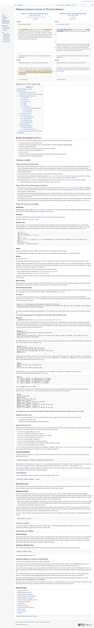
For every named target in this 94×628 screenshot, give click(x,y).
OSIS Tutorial (24, 590)
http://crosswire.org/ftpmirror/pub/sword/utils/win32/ (72, 447)
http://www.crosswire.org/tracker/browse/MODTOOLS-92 (46, 319)
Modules (35, 616)
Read (57, 5)
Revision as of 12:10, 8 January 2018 (31, 13)
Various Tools (24, 259)
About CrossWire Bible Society (21, 624)
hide (32, 87)
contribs (38, 15)
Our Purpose (4, 17)
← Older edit (35, 19)
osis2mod (62, 291)
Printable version (6, 38)
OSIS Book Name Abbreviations (25, 594)
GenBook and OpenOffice (23, 601)
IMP (19, 322)
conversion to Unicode (33, 219)
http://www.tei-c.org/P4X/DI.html (40, 273)
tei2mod (40, 437)
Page (15, 5)
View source (61, 5)
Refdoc (31, 15)
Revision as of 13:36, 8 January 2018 (69, 13)
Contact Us (4, 19)
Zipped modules (21, 609)
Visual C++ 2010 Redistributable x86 (57, 176)
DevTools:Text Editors (73, 179)
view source (44, 13)
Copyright (19, 612)
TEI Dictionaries (29, 598)
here (58, 182)
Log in (83, 1)
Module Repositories (29, 607)
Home (3, 14)
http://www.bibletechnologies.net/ (48, 271)
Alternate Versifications (39, 209)
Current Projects (5, 23)
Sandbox (5, 30)
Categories (19, 616)
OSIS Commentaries (31, 596)
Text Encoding (20, 603)
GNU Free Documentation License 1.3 (33, 622)
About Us (4, 16)
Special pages (6, 37)
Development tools (26, 616)
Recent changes (6, 27)
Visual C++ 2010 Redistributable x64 (42, 177)
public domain (65, 188)
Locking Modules (21, 473)
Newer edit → (73, 19)
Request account (89, 1)
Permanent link (6, 40)
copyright (44, 561)
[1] (57, 169)
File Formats (25, 605)
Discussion (20, 5)
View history (68, 5)
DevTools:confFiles (42, 527)
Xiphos (19, 174)
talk (34, 15)
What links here (6, 34)
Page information (6, 41)
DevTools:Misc (78, 486)
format (79, 573)
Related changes (6, 35)
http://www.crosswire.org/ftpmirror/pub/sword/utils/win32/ (41, 170)
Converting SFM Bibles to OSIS (29, 599)
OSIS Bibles (28, 592)
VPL (17, 297)
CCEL (23, 189)
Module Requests (84, 200)
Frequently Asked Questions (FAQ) (5, 21)
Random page (6, 28)
